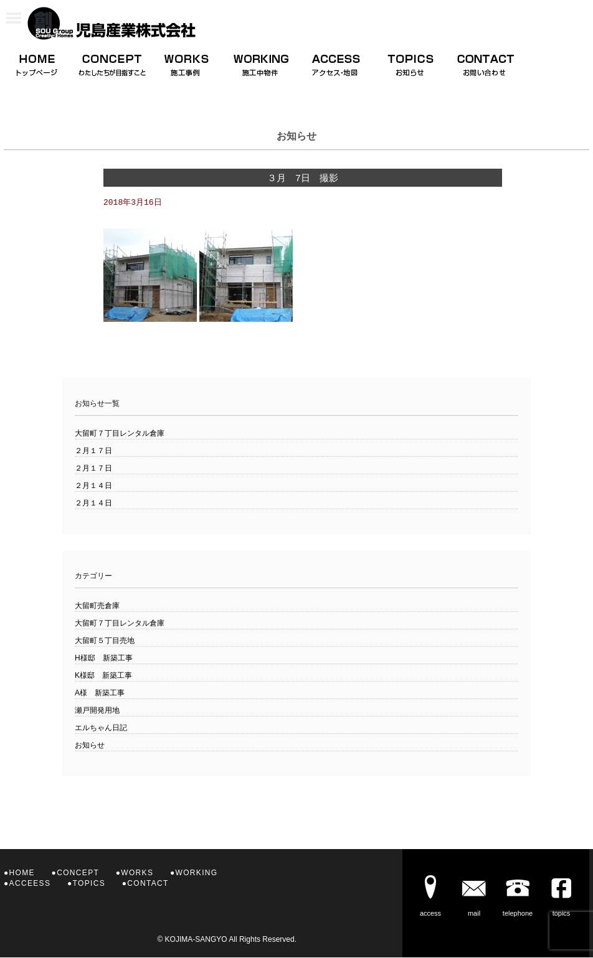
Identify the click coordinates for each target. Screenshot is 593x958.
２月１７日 (93, 451)
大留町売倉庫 (97, 606)
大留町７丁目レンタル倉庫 (119, 434)
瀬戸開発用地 (97, 711)
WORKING (197, 873)
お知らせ (90, 745)
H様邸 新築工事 (104, 658)
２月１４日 (93, 486)
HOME (22, 873)
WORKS (137, 873)
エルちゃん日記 (101, 728)
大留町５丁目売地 (105, 641)
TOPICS (89, 884)
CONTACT (147, 884)
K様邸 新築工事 (103, 676)
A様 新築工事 (100, 693)
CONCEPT (78, 873)
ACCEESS (30, 884)
